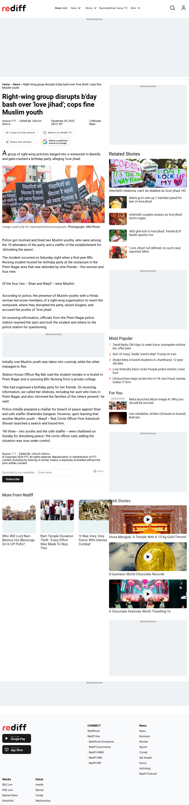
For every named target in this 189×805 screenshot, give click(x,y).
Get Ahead (145, 757)
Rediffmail (94, 731)
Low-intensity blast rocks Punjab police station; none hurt (149, 371)
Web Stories (119, 500)
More (135, 7)
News (75, 7)
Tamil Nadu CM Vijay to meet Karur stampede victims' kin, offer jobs (149, 346)
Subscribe (13, 479)
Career (39, 795)
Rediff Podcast (148, 773)
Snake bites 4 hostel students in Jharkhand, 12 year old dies (148, 361)
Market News (10, 795)
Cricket (143, 752)
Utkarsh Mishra (41, 453)
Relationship (43, 800)
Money (91, 7)
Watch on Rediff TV (57, 132)
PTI (14, 121)
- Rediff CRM (95, 757)
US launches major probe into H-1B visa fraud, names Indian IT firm (149, 380)
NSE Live (7, 790)
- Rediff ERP (94, 763)
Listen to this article (20, 132)
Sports (143, 747)
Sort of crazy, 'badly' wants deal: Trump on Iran (144, 354)
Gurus (120, 8)
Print (98, 471)
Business (144, 736)
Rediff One (94, 736)
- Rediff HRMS (96, 752)
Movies (143, 741)
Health (40, 784)
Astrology (145, 768)
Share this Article (19, 142)
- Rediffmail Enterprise (101, 741)
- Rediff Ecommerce (99, 747)
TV (125, 8)
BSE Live (7, 784)
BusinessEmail (107, 8)
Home (58, 8)
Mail (65, 8)
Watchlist (8, 800)
